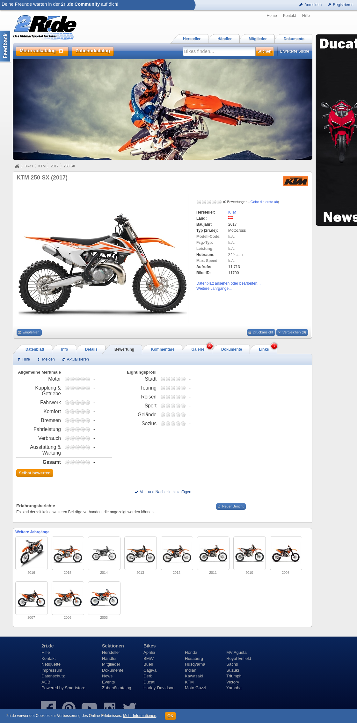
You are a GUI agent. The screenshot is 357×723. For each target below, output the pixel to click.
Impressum (51, 670)
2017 (54, 166)
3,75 (82, 378)
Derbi (148, 676)
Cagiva (150, 670)
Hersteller (111, 652)
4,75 (87, 378)
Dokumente (112, 670)
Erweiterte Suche (294, 51)
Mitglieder (111, 664)
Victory (232, 682)
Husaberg (194, 658)
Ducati (149, 682)
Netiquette (51, 664)
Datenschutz (53, 676)
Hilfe (306, 15)
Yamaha (234, 687)
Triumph (234, 676)
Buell (148, 664)
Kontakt (289, 15)
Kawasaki (194, 676)
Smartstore (75, 687)
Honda (191, 652)
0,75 (67, 378)
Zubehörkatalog (116, 687)
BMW (148, 658)
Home (272, 15)
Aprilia (149, 652)
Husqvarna (195, 664)
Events (108, 682)
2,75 (77, 378)
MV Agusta (236, 652)
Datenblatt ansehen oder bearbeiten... (228, 283)
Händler (109, 658)
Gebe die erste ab (264, 202)
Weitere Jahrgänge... (214, 288)
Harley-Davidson (158, 687)
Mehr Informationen (139, 715)
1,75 (72, 378)
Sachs (232, 664)
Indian (190, 670)
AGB (45, 682)
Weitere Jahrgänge (32, 532)
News (107, 676)
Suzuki (232, 670)
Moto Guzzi (195, 687)
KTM (42, 166)
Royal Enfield (238, 658)
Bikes (29, 166)
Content (5, 46)
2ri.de (47, 645)
